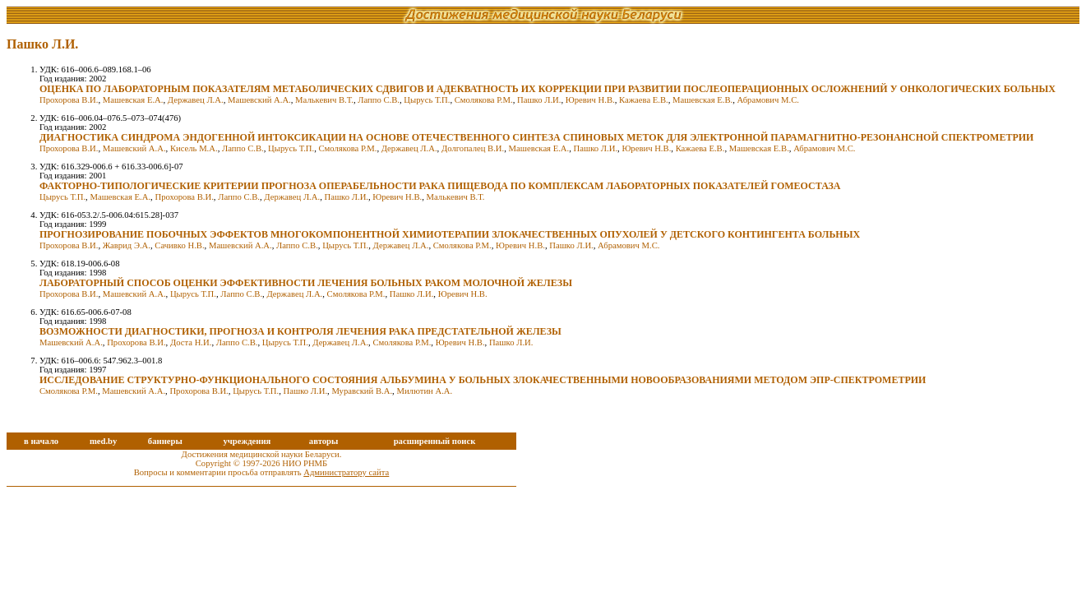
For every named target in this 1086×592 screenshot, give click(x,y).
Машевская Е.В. (702, 99)
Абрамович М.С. (768, 99)
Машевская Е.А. (133, 99)
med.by (103, 441)
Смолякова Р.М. (484, 99)
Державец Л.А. (196, 99)
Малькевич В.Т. (324, 99)
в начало (41, 441)
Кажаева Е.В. (643, 99)
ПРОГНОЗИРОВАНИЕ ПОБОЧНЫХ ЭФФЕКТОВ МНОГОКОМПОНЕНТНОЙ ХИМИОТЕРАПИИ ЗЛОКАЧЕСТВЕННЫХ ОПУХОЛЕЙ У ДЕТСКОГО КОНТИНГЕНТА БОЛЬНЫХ (449, 234)
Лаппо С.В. (379, 99)
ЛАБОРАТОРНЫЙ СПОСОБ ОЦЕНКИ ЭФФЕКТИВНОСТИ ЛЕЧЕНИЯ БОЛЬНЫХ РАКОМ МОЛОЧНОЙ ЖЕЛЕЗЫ (305, 283)
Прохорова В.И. (68, 99)
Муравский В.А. (361, 390)
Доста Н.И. (191, 342)
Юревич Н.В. (590, 99)
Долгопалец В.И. (472, 148)
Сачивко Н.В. (179, 245)
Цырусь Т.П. (427, 99)
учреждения (246, 441)
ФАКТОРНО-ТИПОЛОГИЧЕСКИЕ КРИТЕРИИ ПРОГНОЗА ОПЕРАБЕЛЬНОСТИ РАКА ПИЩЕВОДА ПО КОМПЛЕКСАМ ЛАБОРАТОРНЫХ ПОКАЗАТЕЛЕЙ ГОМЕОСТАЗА (440, 186)
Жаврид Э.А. (126, 245)
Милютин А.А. (424, 390)
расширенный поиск (435, 441)
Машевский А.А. (259, 99)
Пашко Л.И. (539, 99)
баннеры (165, 441)
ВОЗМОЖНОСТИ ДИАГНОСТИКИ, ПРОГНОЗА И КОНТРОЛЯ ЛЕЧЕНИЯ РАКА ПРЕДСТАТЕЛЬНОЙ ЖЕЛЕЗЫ (300, 331)
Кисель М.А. (194, 148)
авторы (324, 441)
